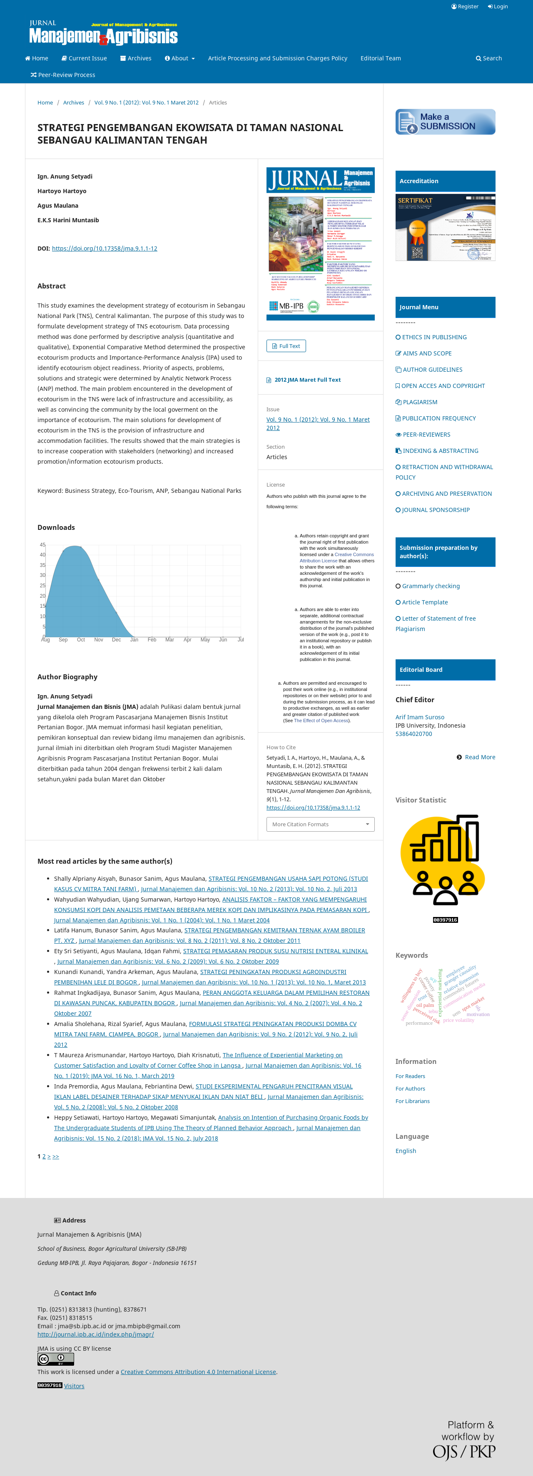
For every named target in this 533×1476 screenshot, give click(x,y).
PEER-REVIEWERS (423, 434)
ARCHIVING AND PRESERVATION (444, 493)
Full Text (289, 346)
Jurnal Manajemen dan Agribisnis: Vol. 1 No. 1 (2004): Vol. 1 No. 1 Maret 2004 (162, 920)
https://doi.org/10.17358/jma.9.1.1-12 (104, 248)
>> (55, 1156)
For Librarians (413, 1101)
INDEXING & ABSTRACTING (437, 451)
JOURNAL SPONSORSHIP (433, 510)
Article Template (422, 602)
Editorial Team (381, 58)
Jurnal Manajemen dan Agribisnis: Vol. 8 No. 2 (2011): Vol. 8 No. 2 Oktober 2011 (190, 940)
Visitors (74, 1386)
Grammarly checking (431, 586)
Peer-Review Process (63, 75)
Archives (136, 58)
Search (489, 58)
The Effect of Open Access (321, 720)
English (406, 1151)
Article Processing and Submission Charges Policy (277, 58)
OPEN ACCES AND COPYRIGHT (440, 386)
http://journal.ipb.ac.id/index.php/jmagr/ (95, 1334)
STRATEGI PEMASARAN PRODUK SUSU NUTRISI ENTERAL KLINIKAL (275, 951)
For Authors (410, 1088)
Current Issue (84, 58)
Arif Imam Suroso (420, 717)
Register (464, 6)
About (177, 58)
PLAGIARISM (417, 402)
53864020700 (414, 734)
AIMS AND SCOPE (424, 353)
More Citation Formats (300, 824)
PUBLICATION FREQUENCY (436, 418)
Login (498, 6)
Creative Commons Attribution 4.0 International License (198, 1372)
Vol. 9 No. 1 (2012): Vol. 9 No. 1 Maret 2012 (147, 102)
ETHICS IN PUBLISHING (431, 337)
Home (36, 58)
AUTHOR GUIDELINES (429, 369)
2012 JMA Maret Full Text (308, 379)
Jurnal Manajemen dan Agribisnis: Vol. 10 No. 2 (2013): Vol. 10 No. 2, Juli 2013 (249, 889)
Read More (480, 757)
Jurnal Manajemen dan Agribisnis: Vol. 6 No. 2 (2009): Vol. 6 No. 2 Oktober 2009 (168, 961)
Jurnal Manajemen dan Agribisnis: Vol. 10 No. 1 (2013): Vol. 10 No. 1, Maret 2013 (254, 982)
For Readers (410, 1076)
